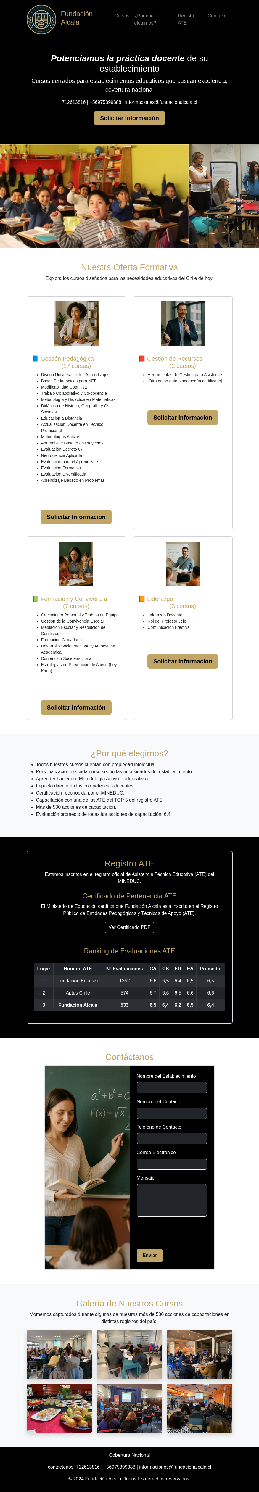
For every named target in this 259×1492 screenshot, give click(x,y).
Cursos (122, 15)
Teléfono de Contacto (159, 1127)
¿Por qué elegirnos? (145, 19)
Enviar (150, 1255)
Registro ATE (187, 19)
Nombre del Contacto (159, 1101)
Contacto (216, 15)
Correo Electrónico (156, 1152)
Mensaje (146, 1177)
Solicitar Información (129, 118)
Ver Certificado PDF (129, 927)
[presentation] (182, 1232)
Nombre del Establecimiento (166, 1076)
